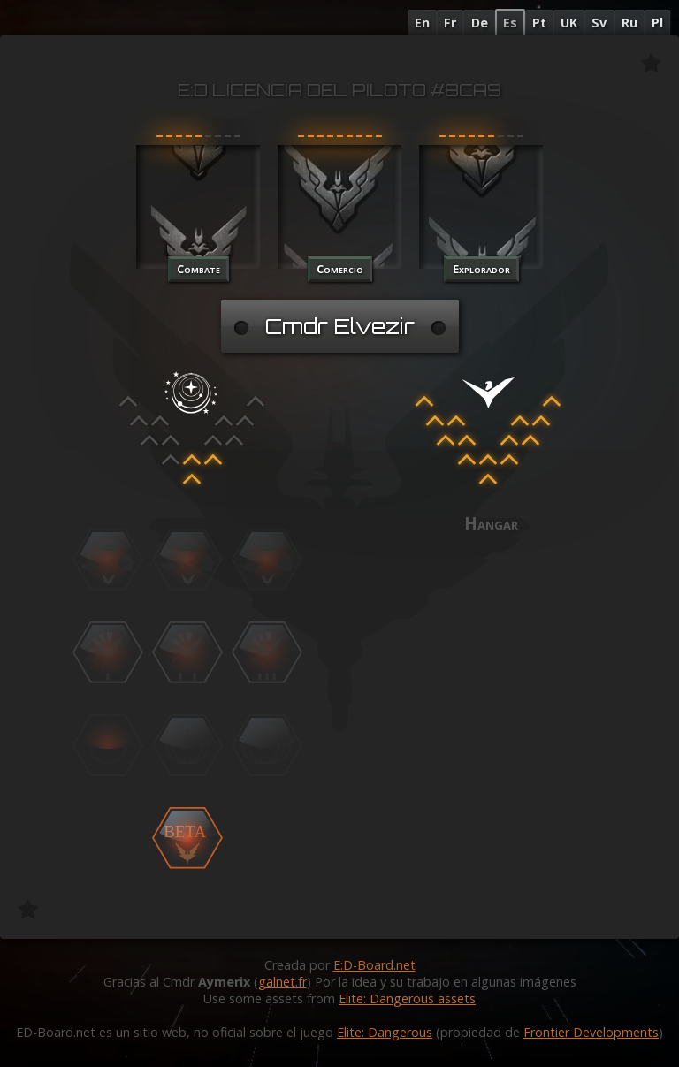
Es (510, 22)
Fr (450, 22)
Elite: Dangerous (384, 1032)
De (479, 22)
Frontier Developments (591, 1032)
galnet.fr (282, 981)
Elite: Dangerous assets (407, 998)
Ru (629, 22)
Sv (599, 22)
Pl (657, 22)
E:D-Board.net (374, 964)
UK (569, 22)
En (422, 22)
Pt (539, 22)
